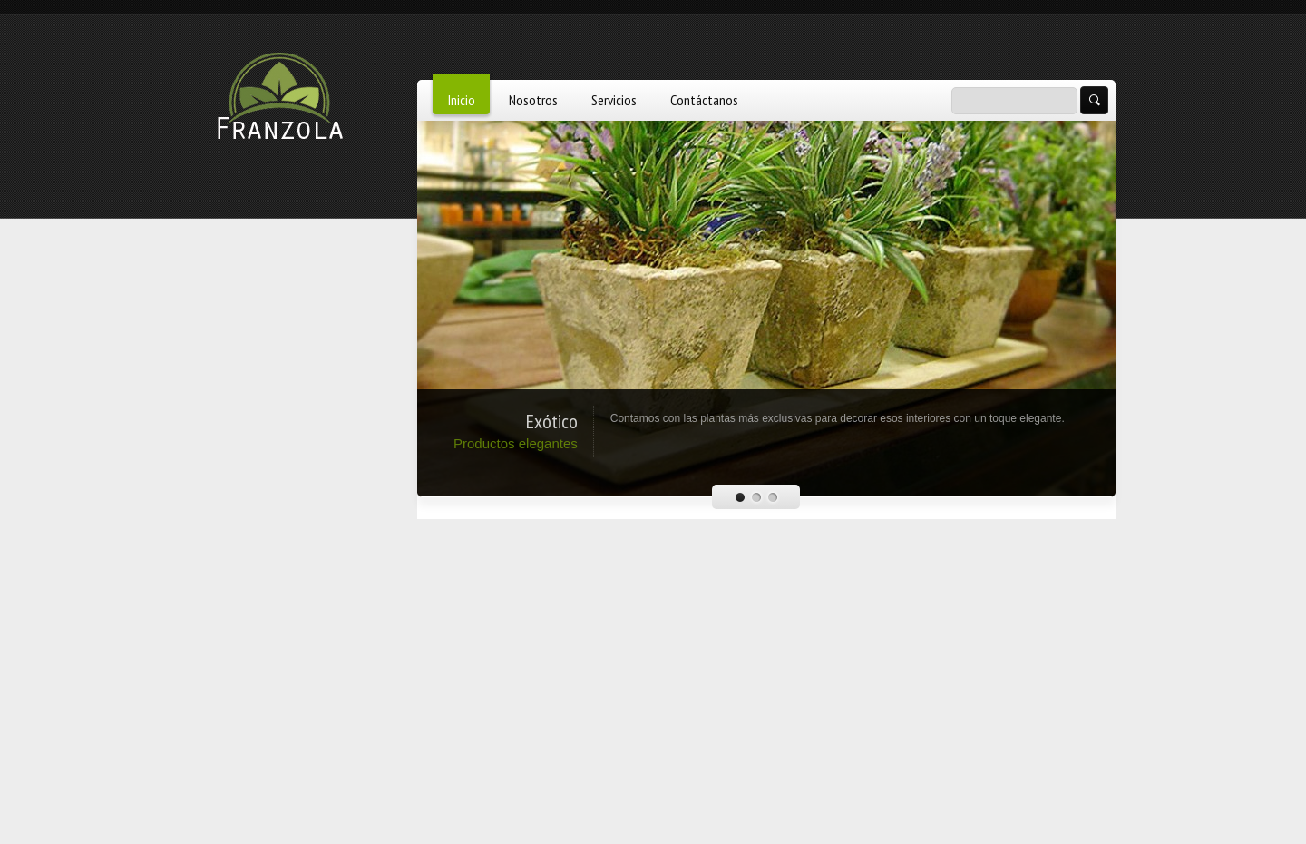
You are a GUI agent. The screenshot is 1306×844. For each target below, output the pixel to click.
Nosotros (533, 100)
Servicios (614, 100)
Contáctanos (704, 100)
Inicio (461, 100)
